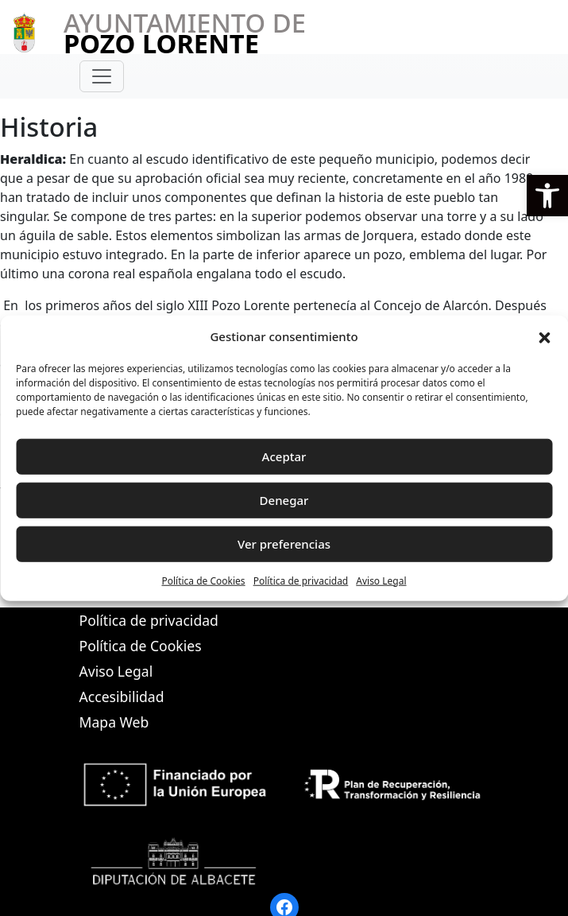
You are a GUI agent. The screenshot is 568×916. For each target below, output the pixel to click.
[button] (547, 195)
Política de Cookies (203, 580)
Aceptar (284, 456)
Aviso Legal (381, 580)
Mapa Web (114, 722)
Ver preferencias (284, 544)
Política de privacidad (301, 580)
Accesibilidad (121, 696)
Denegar (284, 500)
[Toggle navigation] (101, 76)
